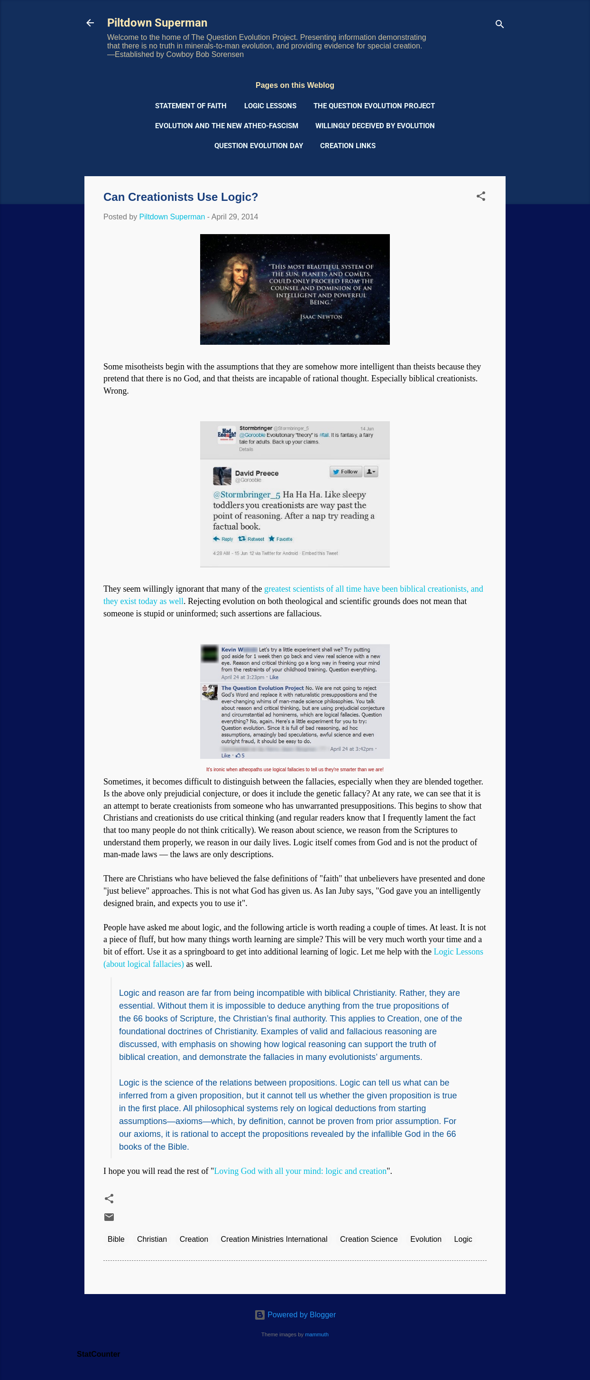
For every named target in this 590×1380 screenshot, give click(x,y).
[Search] (500, 25)
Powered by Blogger (295, 1315)
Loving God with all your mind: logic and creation (300, 1171)
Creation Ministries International (274, 1239)
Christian (152, 1239)
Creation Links (348, 146)
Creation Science (369, 1239)
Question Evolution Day (258, 146)
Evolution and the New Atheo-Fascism (226, 126)
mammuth (317, 1334)
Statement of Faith (191, 106)
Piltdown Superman (157, 22)
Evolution (426, 1239)
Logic (463, 1239)
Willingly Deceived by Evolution (375, 126)
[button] (481, 197)
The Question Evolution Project (374, 106)
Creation (194, 1239)
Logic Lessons (270, 106)
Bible (116, 1239)
